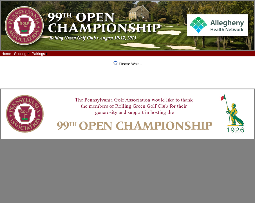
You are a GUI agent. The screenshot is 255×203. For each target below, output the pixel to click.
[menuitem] (6, 53)
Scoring (20, 54)
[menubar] (24, 53)
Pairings (38, 54)
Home (6, 54)
